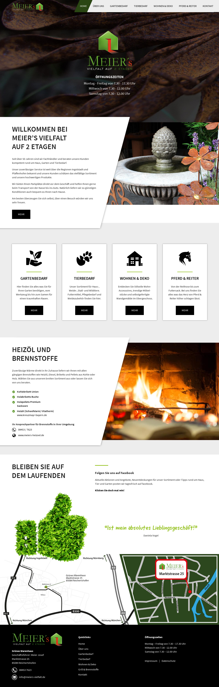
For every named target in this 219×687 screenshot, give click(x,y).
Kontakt (208, 6)
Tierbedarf (141, 6)
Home (83, 6)
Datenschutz (168, 661)
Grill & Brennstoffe (88, 669)
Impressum (151, 661)
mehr (21, 214)
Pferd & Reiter (188, 6)
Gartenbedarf (119, 6)
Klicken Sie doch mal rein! (109, 490)
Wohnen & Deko (163, 6)
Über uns (98, 6)
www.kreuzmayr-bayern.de (32, 415)
